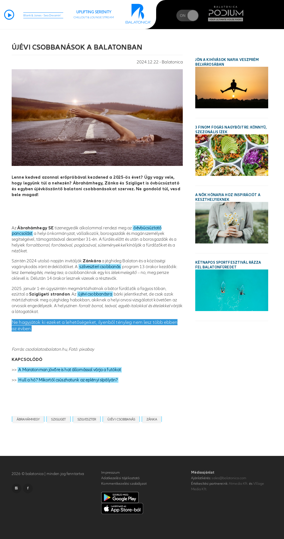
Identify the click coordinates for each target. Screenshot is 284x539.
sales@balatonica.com (229, 478)
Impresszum (110, 472)
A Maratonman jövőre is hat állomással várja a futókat (69, 370)
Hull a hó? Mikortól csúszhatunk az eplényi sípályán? (68, 380)
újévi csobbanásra (95, 294)
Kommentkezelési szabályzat (123, 483)
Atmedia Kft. (238, 483)
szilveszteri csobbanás (99, 267)
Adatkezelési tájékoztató (120, 478)
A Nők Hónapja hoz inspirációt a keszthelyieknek (227, 197)
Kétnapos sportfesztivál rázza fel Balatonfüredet (228, 265)
